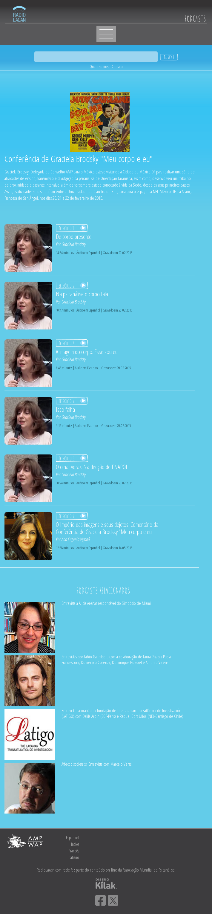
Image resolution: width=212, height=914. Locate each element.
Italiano (74, 857)
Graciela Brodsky (74, 244)
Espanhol (72, 837)
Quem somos (99, 66)
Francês (74, 851)
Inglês (75, 844)
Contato (117, 66)
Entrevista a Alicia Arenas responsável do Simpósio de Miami (106, 603)
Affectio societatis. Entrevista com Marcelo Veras (96, 764)
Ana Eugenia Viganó (76, 539)
